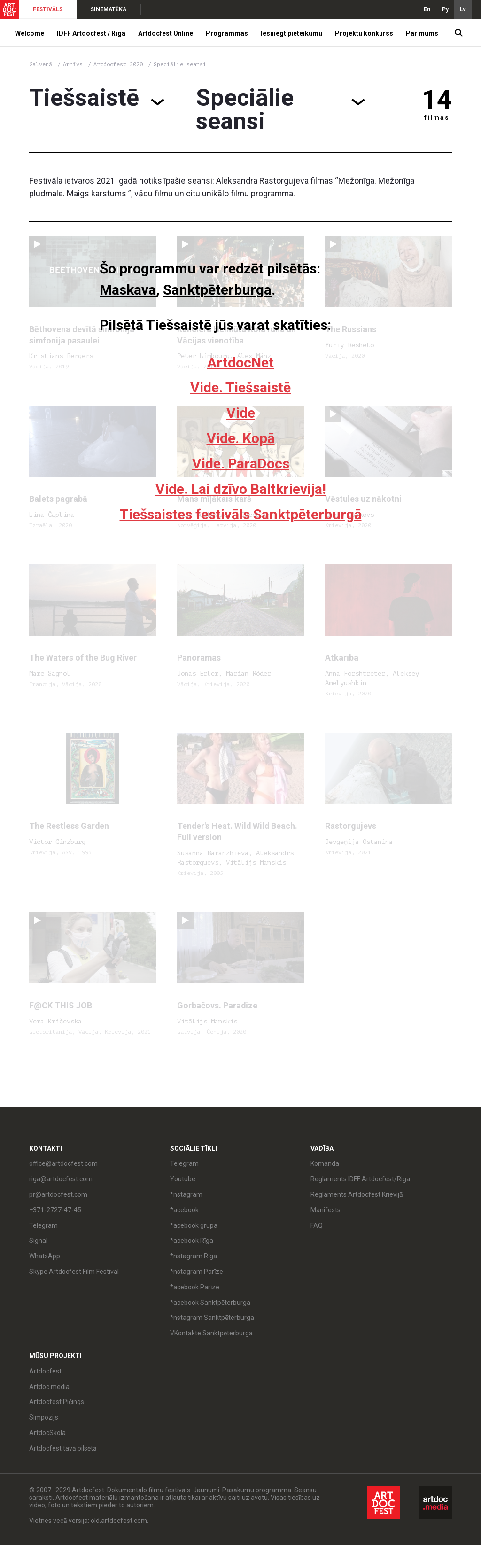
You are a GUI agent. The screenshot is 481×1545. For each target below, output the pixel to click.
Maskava (128, 289)
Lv (463, 9)
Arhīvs (73, 64)
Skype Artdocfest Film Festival (74, 1271)
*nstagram (186, 1194)
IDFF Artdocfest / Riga (91, 33)
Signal (38, 1240)
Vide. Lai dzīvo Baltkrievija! (240, 489)
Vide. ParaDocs (240, 463)
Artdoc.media (49, 1386)
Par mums (422, 33)
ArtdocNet (240, 362)
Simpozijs (43, 1417)
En (427, 9)
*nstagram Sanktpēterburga (212, 1317)
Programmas (227, 33)
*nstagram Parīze (196, 1271)
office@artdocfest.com (63, 1163)
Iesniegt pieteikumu (291, 33)
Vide (240, 413)
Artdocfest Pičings (56, 1401)
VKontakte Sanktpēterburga (211, 1333)
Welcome (29, 33)
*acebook (184, 1210)
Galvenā (40, 64)
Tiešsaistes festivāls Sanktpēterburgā (241, 514)
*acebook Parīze (194, 1287)
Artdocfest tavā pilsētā (63, 1448)
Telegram (43, 1225)
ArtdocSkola (47, 1432)
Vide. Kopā (241, 438)
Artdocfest (45, 1371)
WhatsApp (44, 1256)
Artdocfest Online (165, 33)
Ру (445, 9)
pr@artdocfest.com (58, 1194)
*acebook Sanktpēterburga (210, 1302)
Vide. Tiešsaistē (240, 387)
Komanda (324, 1163)
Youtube (182, 1179)
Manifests (325, 1210)
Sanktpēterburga (217, 289)
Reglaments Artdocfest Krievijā (356, 1194)
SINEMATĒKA (108, 9)
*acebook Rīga (191, 1240)
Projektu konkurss (364, 33)
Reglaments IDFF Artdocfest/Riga (360, 1179)
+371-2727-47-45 (55, 1210)
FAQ (316, 1225)
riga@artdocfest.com (61, 1179)
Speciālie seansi (180, 64)
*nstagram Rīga (193, 1256)
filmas (437, 117)
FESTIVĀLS (47, 9)
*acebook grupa (193, 1225)
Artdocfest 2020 (119, 64)
